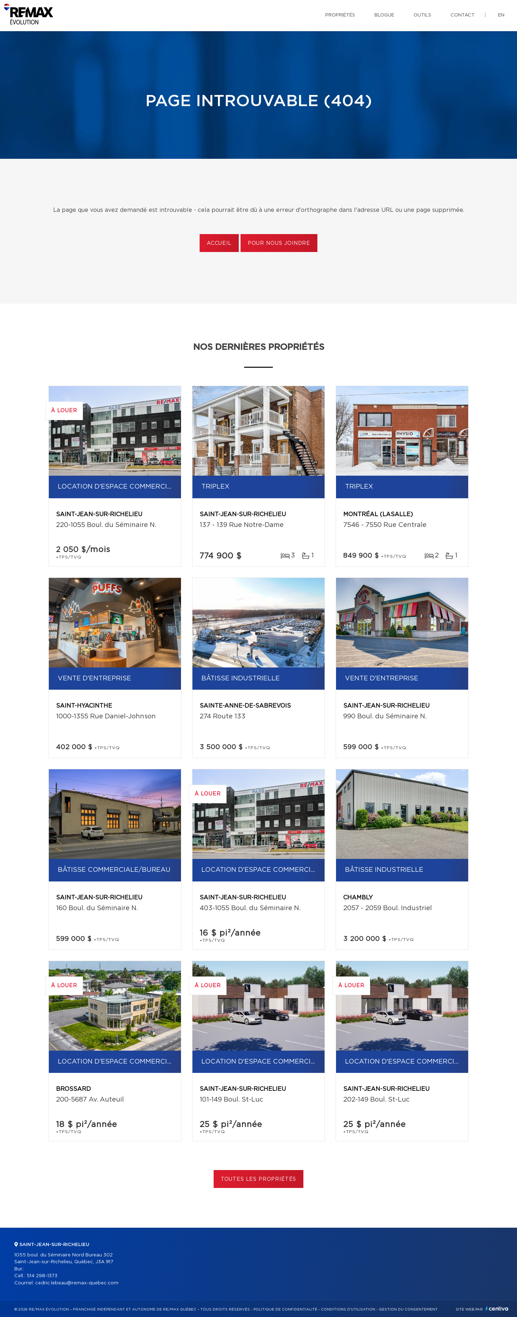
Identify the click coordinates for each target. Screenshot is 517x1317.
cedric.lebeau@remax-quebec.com (76, 1283)
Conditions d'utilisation (348, 1309)
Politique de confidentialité (285, 1309)
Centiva (496, 1308)
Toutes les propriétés (259, 1179)
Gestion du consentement (408, 1309)
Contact (463, 15)
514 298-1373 (42, 1276)
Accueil (219, 243)
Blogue (384, 15)
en (501, 15)
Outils (422, 15)
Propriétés (340, 15)
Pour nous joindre (279, 243)
